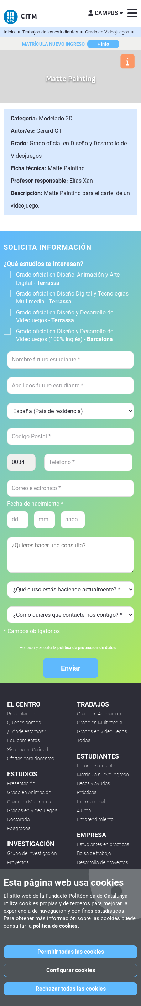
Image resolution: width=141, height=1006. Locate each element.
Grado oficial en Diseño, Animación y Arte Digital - (68, 278)
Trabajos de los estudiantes (50, 32)
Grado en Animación (29, 792)
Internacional (91, 801)
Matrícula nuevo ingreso (103, 774)
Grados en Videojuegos (32, 810)
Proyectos (18, 862)
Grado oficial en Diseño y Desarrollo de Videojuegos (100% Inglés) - (64, 335)
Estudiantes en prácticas (103, 844)
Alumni (84, 810)
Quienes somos (24, 722)
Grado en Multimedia (29, 801)
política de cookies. (56, 926)
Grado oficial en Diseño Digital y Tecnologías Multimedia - (72, 297)
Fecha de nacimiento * (35, 504)
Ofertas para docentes (30, 758)
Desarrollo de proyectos (102, 862)
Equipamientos (23, 740)
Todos (83, 740)
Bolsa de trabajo (94, 853)
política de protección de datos (86, 647)
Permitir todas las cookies (70, 951)
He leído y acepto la (68, 647)
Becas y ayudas (93, 783)
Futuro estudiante (96, 765)
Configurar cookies (70, 970)
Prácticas (86, 792)
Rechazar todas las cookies (71, 988)
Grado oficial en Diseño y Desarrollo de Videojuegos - (64, 316)
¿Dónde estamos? (26, 731)
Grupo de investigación (32, 853)
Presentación (21, 713)
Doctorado (18, 819)
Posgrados (19, 828)
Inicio (9, 32)
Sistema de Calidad (27, 749)
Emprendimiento (95, 819)
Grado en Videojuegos (107, 32)
